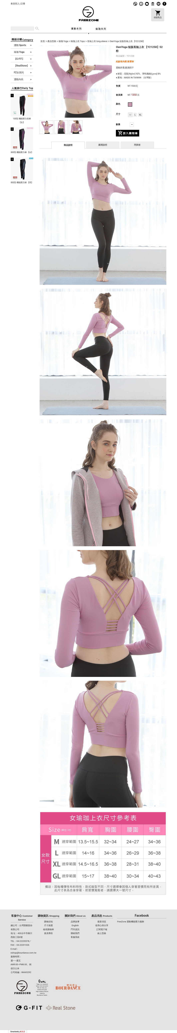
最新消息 (101, 921)
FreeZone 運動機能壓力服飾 (130, 921)
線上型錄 (147, 4)
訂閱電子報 (101, 929)
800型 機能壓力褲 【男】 (22, 182)
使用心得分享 (101, 925)
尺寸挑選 (48, 925)
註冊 (23, 3)
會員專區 (48, 933)
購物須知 (141, 4)
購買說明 (102, 145)
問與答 (137, 145)
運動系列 (76, 28)
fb (164, 4)
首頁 (42, 41)
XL (140, 114)
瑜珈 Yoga (63, 41)
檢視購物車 (48, 929)
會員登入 (15, 3)
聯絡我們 (75, 933)
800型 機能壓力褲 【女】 (22, 152)
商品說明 (68, 145)
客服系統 (159, 4)
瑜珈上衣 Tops (78, 41)
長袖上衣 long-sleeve (97, 41)
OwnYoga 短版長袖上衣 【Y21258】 (127, 41)
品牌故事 (135, 4)
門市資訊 (153, 4)
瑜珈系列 (100, 28)
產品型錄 (51, 41)
